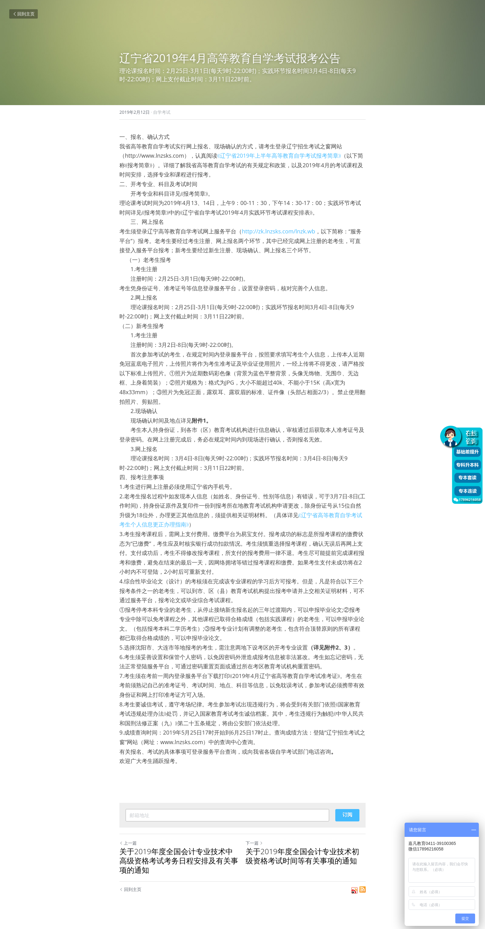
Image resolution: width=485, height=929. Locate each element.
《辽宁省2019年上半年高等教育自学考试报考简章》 (279, 155)
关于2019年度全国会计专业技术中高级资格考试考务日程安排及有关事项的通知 (178, 861)
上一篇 (128, 843)
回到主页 (23, 14)
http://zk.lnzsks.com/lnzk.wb (278, 231)
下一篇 (254, 843)
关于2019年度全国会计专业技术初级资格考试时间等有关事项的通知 (302, 856)
